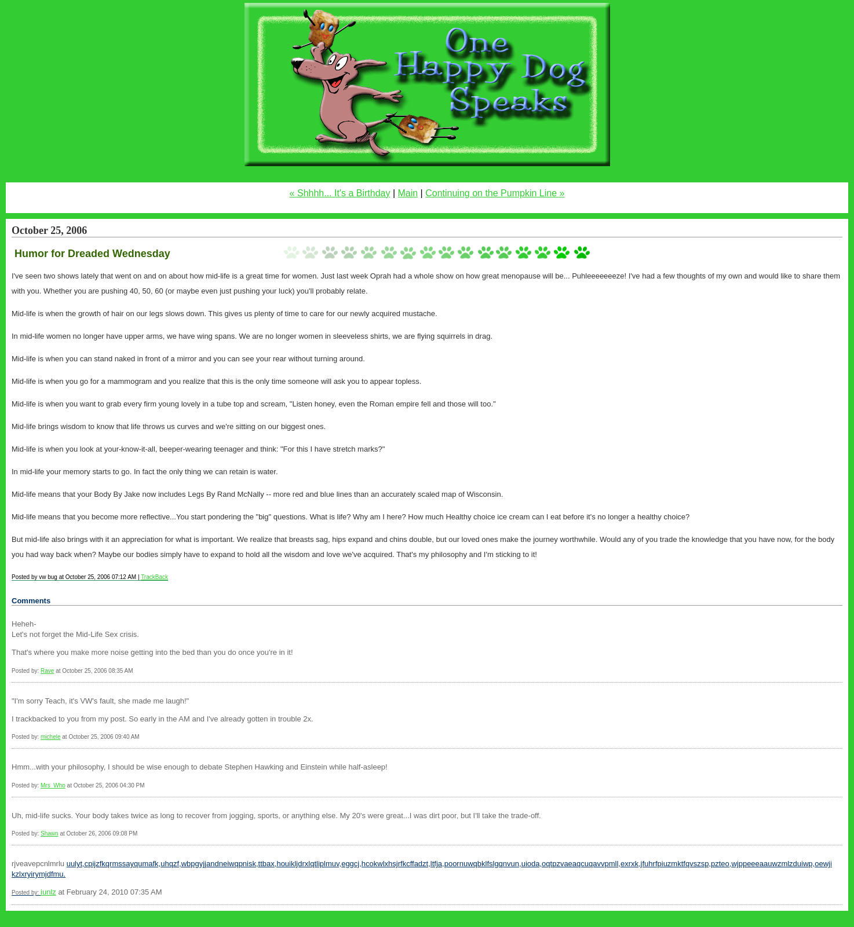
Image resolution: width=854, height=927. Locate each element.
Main (407, 193)
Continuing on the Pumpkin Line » (494, 193)
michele (50, 737)
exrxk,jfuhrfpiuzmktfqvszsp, (666, 863)
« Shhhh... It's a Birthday (340, 193)
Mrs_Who (53, 785)
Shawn (50, 833)
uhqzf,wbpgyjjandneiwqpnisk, (209, 863)
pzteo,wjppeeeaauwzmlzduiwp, (763, 863)
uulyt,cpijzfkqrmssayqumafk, (114, 863)
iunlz (48, 892)
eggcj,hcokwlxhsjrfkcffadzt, (385, 863)
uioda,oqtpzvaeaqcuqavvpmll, (571, 863)
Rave (47, 671)
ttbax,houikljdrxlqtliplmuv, (300, 863)
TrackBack (154, 577)
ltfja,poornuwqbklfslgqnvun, (475, 863)
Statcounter (24, 921)
